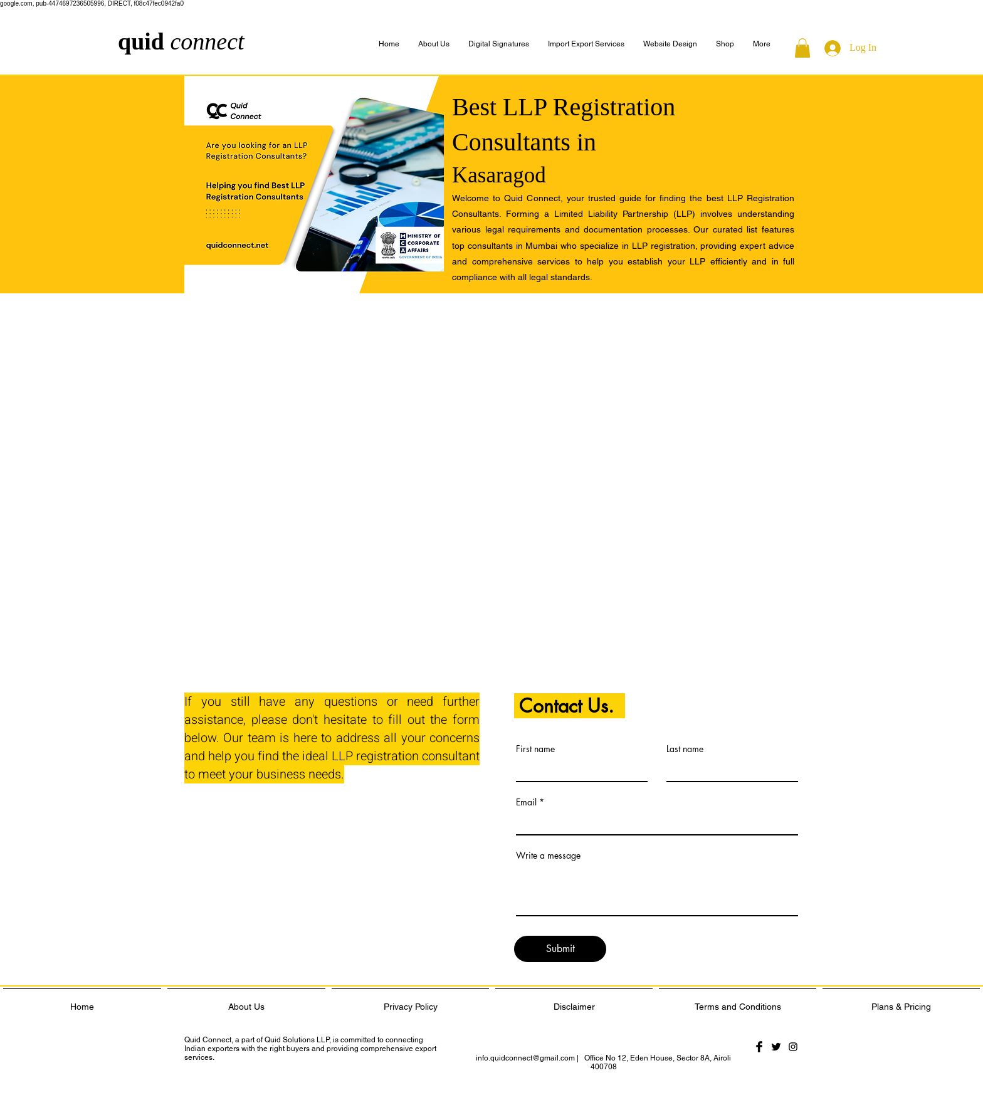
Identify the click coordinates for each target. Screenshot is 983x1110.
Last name (684, 749)
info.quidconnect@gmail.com (525, 1058)
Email (526, 802)
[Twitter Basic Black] (776, 1046)
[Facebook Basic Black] (759, 1046)
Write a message (548, 855)
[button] (762, 44)
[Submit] (560, 949)
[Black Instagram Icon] (793, 1046)
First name (535, 749)
